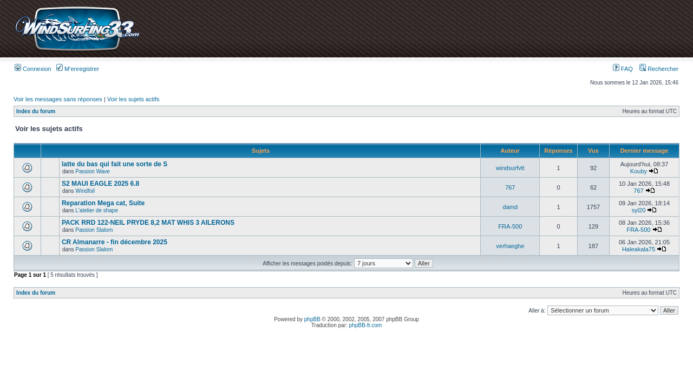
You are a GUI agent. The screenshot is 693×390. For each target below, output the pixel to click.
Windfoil (85, 191)
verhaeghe (510, 246)
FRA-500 (510, 226)
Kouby (638, 171)
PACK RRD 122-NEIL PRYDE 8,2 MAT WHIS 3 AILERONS (148, 222)
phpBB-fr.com (365, 325)
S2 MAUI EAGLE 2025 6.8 (100, 183)
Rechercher (658, 69)
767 (510, 187)
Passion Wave (92, 171)
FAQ (623, 69)
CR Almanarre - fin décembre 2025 (114, 242)
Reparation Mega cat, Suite (103, 203)
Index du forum (35, 111)
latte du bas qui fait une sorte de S (114, 164)
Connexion (33, 69)
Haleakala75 (638, 249)
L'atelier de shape (96, 210)
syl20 (639, 210)
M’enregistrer (77, 69)
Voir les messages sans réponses (58, 99)
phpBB (312, 319)
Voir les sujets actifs (133, 99)
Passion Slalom (94, 230)
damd (510, 207)
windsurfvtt (510, 168)
